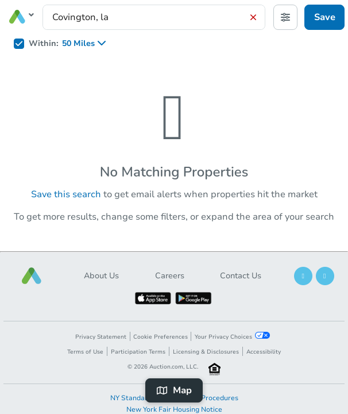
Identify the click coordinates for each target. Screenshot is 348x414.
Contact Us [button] (240, 275)
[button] (31, 276)
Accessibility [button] (263, 352)
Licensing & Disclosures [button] (206, 352)
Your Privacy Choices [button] (232, 336)
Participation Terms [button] (138, 352)
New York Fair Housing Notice (174, 409)
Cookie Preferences (160, 337)
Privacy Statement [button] (100, 337)
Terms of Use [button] (85, 352)
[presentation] (154, 17)
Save (324, 17)
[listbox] (87, 43)
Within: (44, 44)
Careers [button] (169, 275)
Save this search (66, 194)
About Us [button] (101, 275)
